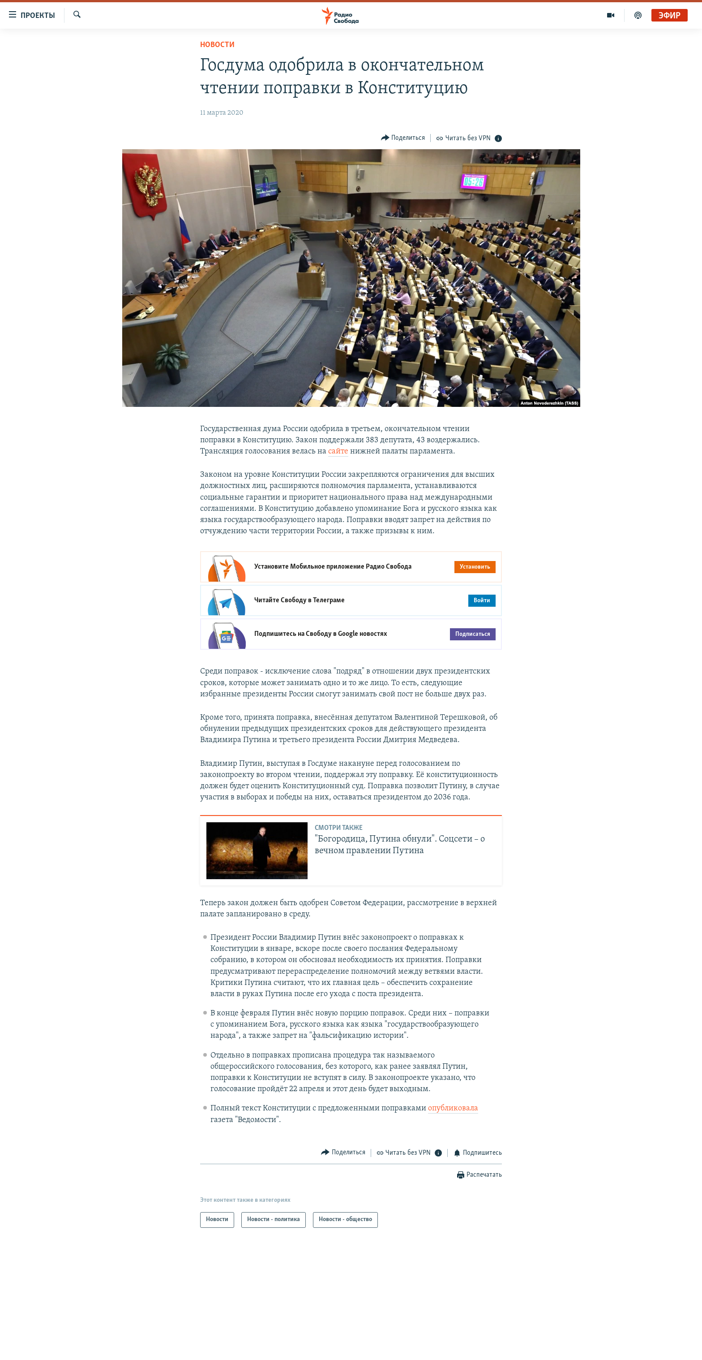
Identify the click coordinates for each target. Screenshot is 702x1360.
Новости (217, 45)
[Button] (403, 137)
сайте (338, 451)
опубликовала (453, 1108)
